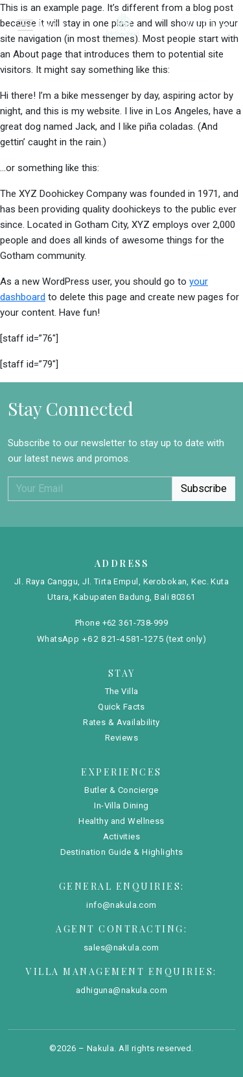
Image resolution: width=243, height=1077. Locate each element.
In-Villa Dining (121, 805)
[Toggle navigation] (40, 25)
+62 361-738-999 (135, 623)
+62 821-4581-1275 (123, 638)
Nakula (101, 1048)
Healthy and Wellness (121, 821)
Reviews (121, 738)
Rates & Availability (121, 722)
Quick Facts (121, 707)
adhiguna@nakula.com (121, 990)
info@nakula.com (121, 905)
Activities (121, 836)
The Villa (122, 691)
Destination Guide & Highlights (121, 852)
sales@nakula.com (121, 947)
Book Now (209, 25)
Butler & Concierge (121, 790)
